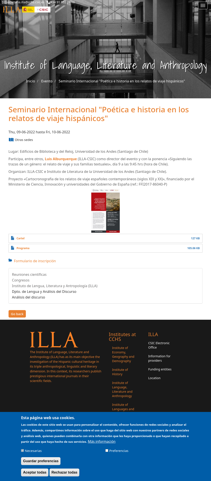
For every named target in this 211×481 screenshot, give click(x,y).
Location (154, 378)
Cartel (21, 238)
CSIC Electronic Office (159, 345)
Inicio (30, 81)
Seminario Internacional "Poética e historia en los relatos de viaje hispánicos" (122, 81)
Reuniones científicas (29, 274)
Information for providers (159, 358)
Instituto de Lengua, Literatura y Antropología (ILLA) (55, 285)
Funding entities (160, 369)
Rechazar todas (64, 475)
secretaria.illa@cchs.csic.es (25, 2)
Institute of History (120, 372)
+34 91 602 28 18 (63, 2)
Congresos (21, 280)
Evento (46, 81)
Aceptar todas (34, 475)
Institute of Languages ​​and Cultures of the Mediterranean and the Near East (125, 413)
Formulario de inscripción (35, 261)
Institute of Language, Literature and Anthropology (122, 389)
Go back (17, 314)
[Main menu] (203, 5)
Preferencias (118, 453)
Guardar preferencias (41, 463)
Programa (23, 248)
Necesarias (33, 453)
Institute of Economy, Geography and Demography (123, 354)
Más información (101, 444)
